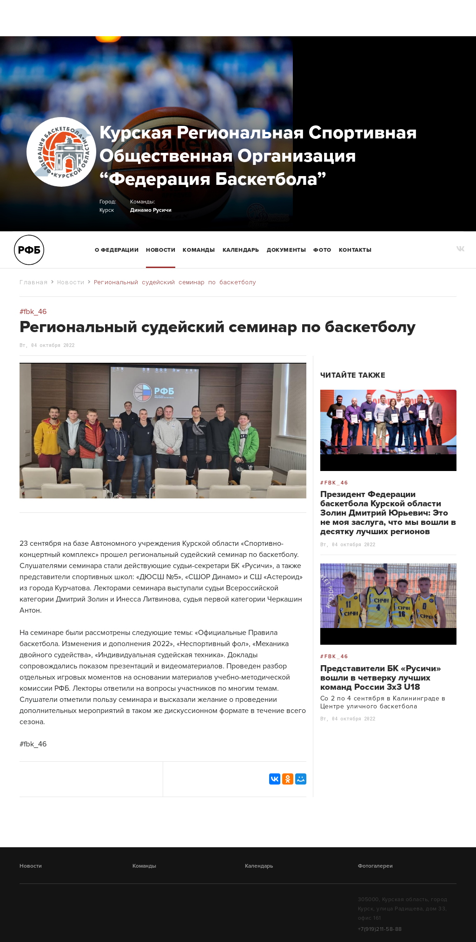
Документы (286, 250)
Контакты (355, 250)
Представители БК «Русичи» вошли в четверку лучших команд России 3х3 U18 (380, 678)
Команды (144, 866)
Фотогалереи (375, 866)
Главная (34, 282)
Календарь (241, 250)
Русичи (162, 210)
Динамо (141, 210)
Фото (322, 250)
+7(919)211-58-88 (380, 929)
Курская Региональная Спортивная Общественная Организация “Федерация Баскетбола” (258, 155)
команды (199, 250)
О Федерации (117, 250)
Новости (160, 250)
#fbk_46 (33, 744)
